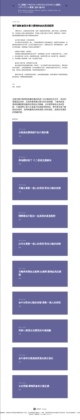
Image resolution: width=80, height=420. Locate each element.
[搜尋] (66, 5)
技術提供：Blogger (40, 409)
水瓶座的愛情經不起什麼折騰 (34, 132)
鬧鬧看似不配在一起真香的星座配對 (37, 215)
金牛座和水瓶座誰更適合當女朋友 (36, 358)
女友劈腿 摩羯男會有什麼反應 (34, 386)
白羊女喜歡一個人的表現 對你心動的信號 (40, 243)
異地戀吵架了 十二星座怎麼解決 (35, 160)
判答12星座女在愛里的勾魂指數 (35, 330)
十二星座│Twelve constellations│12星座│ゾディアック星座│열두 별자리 (39, 6)
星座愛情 (18, 87)
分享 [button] (13, 84)
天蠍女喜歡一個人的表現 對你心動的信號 (40, 188)
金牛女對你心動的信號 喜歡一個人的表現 (40, 302)
